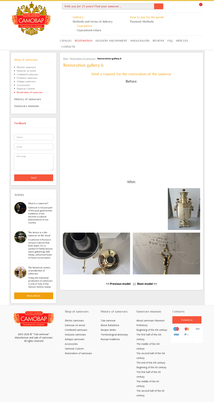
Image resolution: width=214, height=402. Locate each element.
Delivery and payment (111, 40)
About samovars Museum (150, 320)
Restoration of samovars (30, 92)
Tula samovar (108, 320)
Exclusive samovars (27, 77)
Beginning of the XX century (151, 367)
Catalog (66, 40)
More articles (33, 295)
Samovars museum (33, 106)
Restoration (83, 40)
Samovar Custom (26, 88)
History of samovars (33, 99)
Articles (182, 40)
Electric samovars (26, 67)
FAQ (170, 40)
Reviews (158, 40)
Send (33, 177)
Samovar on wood (26, 70)
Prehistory (141, 325)
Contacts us (187, 320)
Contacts (68, 46)
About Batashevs (110, 325)
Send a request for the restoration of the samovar (131, 74)
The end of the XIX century (150, 362)
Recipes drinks (108, 329)
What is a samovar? (38, 203)
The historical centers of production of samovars (39, 270)
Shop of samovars (33, 59)
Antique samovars (26, 81)
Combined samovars (27, 74)
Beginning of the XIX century (151, 329)
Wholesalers (139, 40)
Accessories (23, 85)
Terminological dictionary (114, 334)
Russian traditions (110, 339)
